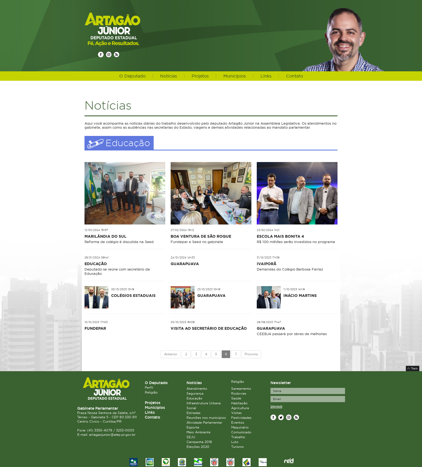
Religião (151, 392)
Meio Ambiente (198, 432)
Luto (234, 442)
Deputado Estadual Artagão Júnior (125, 29)
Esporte (193, 427)
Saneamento (241, 389)
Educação (194, 398)
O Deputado (132, 76)
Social (191, 408)
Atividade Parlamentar (204, 422)
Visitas (236, 413)
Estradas (194, 413)
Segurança (195, 393)
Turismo (237, 447)
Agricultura (240, 408)
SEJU (191, 437)
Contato (294, 76)
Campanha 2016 (199, 442)
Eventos (237, 422)
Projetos (200, 76)
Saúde (236, 398)
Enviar (276, 407)
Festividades (241, 418)
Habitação (239, 403)
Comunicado (241, 432)
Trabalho (238, 437)
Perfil (149, 387)
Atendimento (197, 389)
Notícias (168, 76)
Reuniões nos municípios (206, 418)
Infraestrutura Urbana (204, 403)
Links (266, 76)
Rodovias (238, 393)
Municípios (234, 76)
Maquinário (240, 427)
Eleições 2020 (198, 447)
